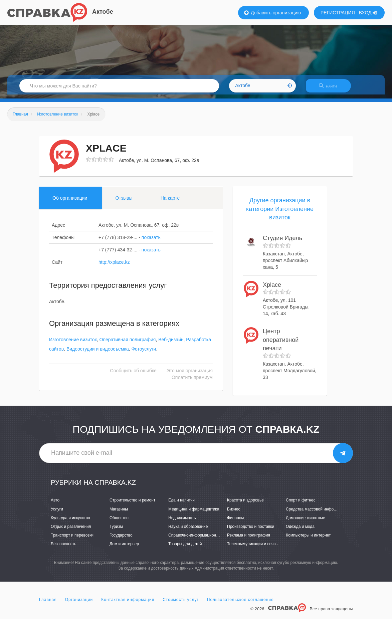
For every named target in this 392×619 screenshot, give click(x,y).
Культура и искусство (70, 522)
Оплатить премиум (192, 381)
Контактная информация (127, 603)
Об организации (69, 202)
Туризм (116, 530)
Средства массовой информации (317, 513)
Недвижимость (182, 522)
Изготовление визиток (73, 344)
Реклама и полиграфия (248, 539)
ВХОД (368, 12)
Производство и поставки (250, 530)
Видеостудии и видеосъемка (97, 353)
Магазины (119, 513)
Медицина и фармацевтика (193, 513)
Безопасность (63, 548)
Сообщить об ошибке (133, 375)
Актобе (102, 11)
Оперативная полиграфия (128, 344)
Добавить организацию (272, 12)
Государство (121, 539)
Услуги (57, 513)
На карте (170, 202)
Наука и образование (188, 530)
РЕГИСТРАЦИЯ (338, 12)
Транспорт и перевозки (72, 539)
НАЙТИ (331, 88)
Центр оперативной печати (281, 344)
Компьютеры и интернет (308, 539)
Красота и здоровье (245, 504)
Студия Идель (282, 242)
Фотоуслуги (143, 353)
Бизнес (233, 513)
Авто (55, 504)
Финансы (235, 522)
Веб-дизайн (170, 344)
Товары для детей (185, 548)
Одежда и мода (300, 530)
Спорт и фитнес (301, 504)
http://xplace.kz (114, 266)
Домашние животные (305, 522)
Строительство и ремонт (132, 504)
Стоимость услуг (181, 603)
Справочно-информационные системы (204, 539)
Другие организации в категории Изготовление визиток (280, 213)
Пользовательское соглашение (240, 603)
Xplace (272, 288)
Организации (79, 603)
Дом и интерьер (124, 548)
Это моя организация (190, 375)
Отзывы (123, 202)
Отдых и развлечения (71, 530)
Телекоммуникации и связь (252, 548)
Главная (48, 603)
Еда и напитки (181, 504)
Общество (119, 522)
